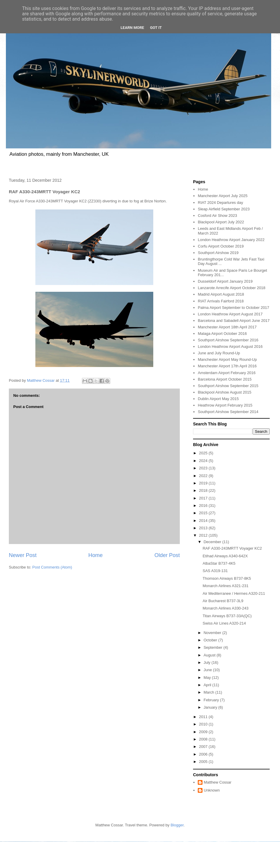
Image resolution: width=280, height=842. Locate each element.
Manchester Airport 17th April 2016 (227, 366)
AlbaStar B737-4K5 (218, 563)
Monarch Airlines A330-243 (225, 608)
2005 (204, 761)
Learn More (132, 27)
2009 (204, 732)
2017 (204, 498)
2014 (204, 520)
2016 (204, 505)
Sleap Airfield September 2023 (224, 209)
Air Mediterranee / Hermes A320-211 (233, 593)
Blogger (177, 825)
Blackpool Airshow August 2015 (224, 392)
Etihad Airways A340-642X (225, 556)
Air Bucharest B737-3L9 (222, 601)
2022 (204, 476)
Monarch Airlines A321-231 (225, 586)
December (213, 542)
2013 (204, 528)
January (211, 707)
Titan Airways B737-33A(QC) (226, 616)
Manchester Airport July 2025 (222, 196)
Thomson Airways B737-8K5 (226, 578)
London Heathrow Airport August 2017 (230, 314)
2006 (204, 754)
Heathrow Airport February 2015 (225, 405)
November (213, 632)
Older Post (167, 555)
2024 (204, 460)
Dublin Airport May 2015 (218, 399)
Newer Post (23, 555)
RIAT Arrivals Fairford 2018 (221, 301)
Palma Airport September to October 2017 (233, 307)
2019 (204, 483)
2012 (204, 535)
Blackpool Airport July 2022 (221, 222)
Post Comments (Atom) (52, 567)
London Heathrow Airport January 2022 (231, 239)
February (212, 700)
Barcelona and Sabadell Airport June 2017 (234, 320)
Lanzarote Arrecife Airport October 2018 (231, 288)
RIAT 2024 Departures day (220, 202)
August (210, 655)
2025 (204, 453)
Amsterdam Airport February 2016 (227, 373)
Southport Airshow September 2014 (228, 411)
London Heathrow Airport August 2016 (230, 346)
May (208, 677)
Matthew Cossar (217, 782)
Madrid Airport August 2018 (221, 294)
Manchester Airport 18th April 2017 (227, 327)
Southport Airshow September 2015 (228, 386)
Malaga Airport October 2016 (222, 333)
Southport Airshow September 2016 (228, 340)
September (213, 647)
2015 (204, 513)
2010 (204, 724)
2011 (204, 717)
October (211, 640)
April (208, 685)
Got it (156, 27)
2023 (204, 468)
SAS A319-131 (215, 571)
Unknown (212, 790)
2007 (204, 746)
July (208, 662)
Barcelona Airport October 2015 (224, 379)
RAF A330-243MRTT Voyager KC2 (232, 548)
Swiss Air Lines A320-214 (224, 623)
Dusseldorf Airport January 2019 (225, 281)
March (209, 692)
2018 (204, 490)
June (208, 670)
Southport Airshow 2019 (218, 252)
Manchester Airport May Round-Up (227, 359)
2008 (204, 739)
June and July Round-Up (219, 353)
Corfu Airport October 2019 (220, 246)
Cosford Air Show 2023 (217, 215)
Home (95, 555)
